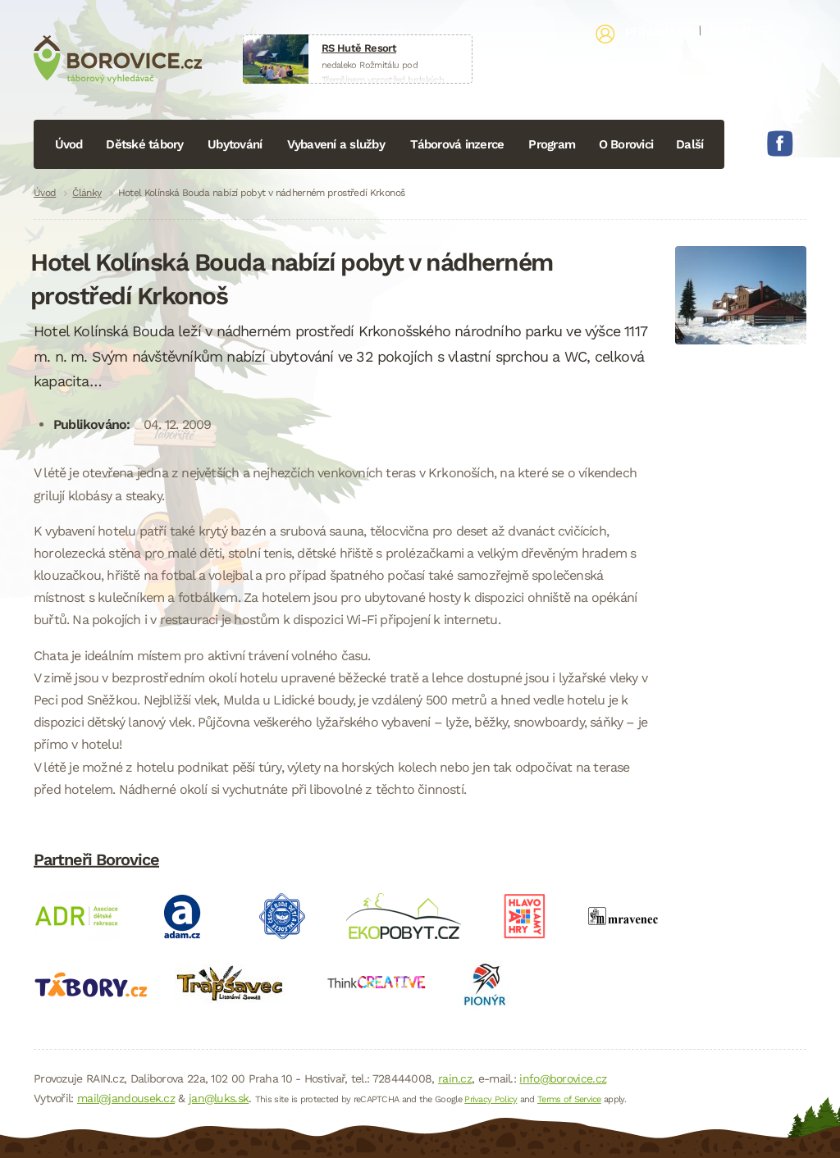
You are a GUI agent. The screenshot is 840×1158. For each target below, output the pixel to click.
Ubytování (235, 144)
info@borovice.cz (562, 1078)
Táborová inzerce (457, 144)
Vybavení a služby (336, 144)
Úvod (69, 144)
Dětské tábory (144, 144)
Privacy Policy (490, 1099)
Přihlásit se (658, 32)
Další (689, 144)
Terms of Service (569, 1099)
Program (551, 144)
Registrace (740, 29)
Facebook (780, 143)
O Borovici (626, 144)
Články (86, 192)
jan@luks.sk (219, 1098)
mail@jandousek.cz (126, 1098)
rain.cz (455, 1078)
